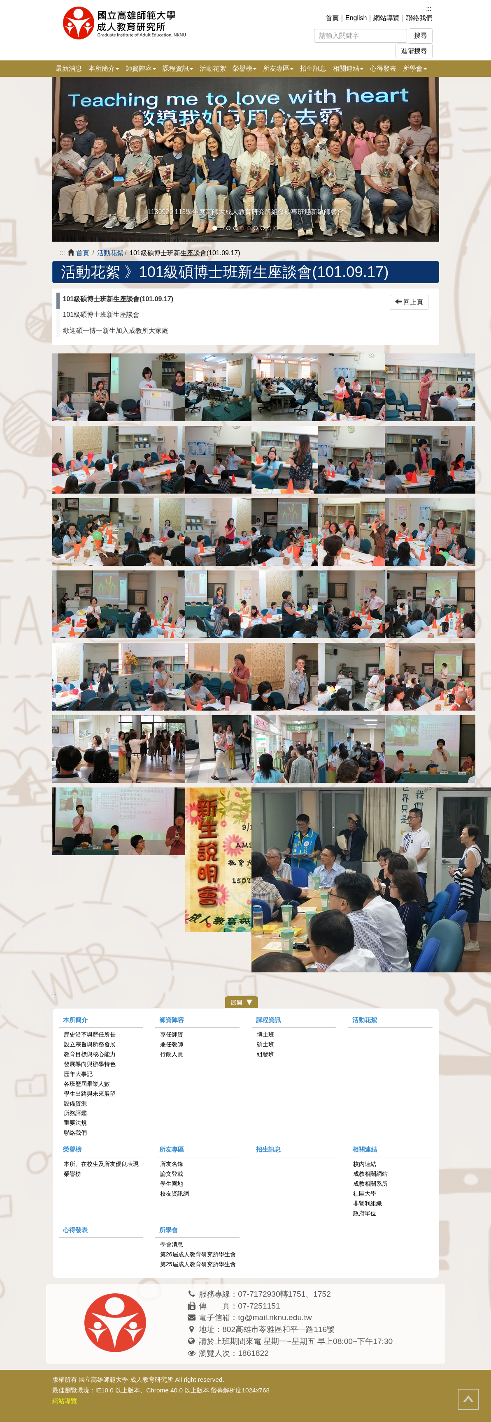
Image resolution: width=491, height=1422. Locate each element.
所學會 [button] (415, 68)
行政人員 (171, 1054)
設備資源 (75, 1103)
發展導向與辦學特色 (90, 1064)
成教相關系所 (370, 1183)
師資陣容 (171, 1019)
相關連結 (364, 1149)
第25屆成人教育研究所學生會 (198, 1264)
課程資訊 (268, 1019)
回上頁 (409, 301)
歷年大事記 (78, 1074)
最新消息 (69, 68)
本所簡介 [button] (103, 68)
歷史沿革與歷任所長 (90, 1034)
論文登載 (171, 1173)
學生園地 (171, 1183)
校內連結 (364, 1164)
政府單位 (364, 1213)
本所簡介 (75, 1019)
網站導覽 (386, 17)
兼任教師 (171, 1044)
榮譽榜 (72, 1149)
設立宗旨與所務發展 (90, 1044)
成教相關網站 (370, 1173)
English (356, 17)
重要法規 (75, 1123)
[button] (81, 159)
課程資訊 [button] (178, 68)
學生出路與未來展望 (90, 1093)
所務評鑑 (75, 1113)
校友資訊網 (174, 1193)
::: (428, 8)
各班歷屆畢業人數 (87, 1083)
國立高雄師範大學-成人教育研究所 (126, 1379)
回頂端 (468, 1399)
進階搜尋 (414, 50)
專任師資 (171, 1034)
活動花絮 (213, 68)
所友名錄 (171, 1164)
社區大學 (364, 1193)
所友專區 (171, 1149)
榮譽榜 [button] (244, 68)
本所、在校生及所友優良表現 (101, 1164)
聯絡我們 (419, 17)
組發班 (265, 1054)
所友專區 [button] (278, 68)
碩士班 (265, 1044)
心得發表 (383, 68)
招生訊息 (313, 68)
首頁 (332, 17)
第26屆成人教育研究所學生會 (198, 1254)
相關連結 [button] (348, 68)
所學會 (168, 1229)
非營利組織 (367, 1203)
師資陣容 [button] (141, 68)
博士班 (265, 1034)
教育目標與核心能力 (90, 1054)
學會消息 (171, 1244)
